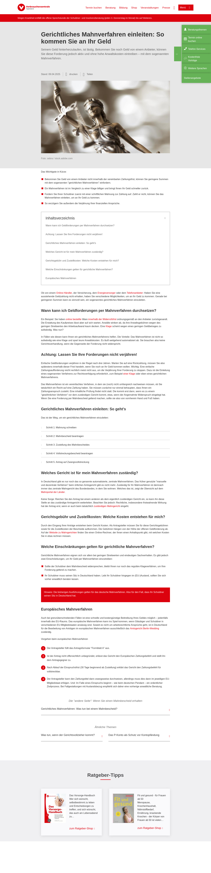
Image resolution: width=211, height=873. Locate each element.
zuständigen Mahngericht (107, 506)
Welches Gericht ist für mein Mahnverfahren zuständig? (74, 252)
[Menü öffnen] (185, 8)
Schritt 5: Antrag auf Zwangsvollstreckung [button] (65, 462)
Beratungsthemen (197, 29)
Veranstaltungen (150, 7)
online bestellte (73, 319)
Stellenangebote (192, 78)
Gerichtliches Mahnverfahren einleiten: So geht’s (71, 243)
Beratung (111, 7)
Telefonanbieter (135, 293)
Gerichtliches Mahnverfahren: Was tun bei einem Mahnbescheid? (79, 708)
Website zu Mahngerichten (63, 532)
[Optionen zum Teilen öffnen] (88, 74)
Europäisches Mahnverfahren (61, 278)
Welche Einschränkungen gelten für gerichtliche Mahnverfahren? (79, 269)
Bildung (123, 7)
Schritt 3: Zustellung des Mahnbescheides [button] (65, 445)
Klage (109, 326)
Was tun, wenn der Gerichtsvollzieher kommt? (68, 735)
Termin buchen (93, 7)
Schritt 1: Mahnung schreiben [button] (58, 428)
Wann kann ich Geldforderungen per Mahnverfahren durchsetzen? (80, 225)
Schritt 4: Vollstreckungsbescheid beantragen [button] (67, 454)
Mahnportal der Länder (53, 492)
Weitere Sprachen (197, 68)
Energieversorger (107, 293)
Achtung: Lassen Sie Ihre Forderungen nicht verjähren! (74, 234)
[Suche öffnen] (174, 7)
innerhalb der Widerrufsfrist (102, 319)
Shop (134, 7)
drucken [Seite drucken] (73, 74)
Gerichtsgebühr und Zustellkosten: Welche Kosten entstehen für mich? (82, 260)
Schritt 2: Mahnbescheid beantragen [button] (62, 436)
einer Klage (129, 373)
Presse (166, 7)
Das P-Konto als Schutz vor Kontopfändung (133, 735)
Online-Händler (64, 293)
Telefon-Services (196, 49)
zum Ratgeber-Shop (81, 828)
